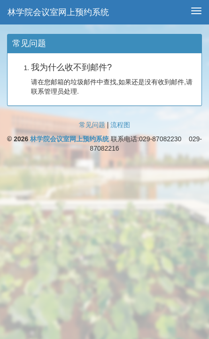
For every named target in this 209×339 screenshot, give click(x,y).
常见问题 (92, 125)
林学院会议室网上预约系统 (58, 12)
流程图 (120, 125)
